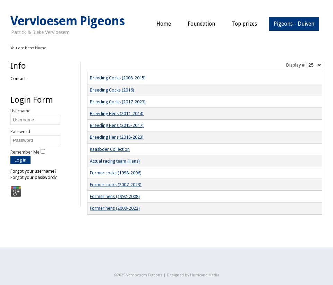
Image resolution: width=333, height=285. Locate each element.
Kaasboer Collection (110, 149)
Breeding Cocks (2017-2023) (118, 101)
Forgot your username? (33, 171)
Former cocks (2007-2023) (116, 184)
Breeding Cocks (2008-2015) (118, 77)
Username (20, 110)
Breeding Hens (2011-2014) (117, 113)
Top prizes (244, 24)
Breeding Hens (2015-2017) (117, 125)
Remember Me (25, 152)
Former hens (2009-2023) (115, 208)
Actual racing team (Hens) (115, 161)
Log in (20, 160)
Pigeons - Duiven (294, 24)
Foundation (201, 24)
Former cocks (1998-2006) (116, 172)
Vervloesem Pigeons (67, 21)
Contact (18, 78)
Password (20, 131)
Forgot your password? (33, 177)
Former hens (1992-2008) (115, 196)
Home (163, 24)
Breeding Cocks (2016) (112, 90)
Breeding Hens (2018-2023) (117, 137)
